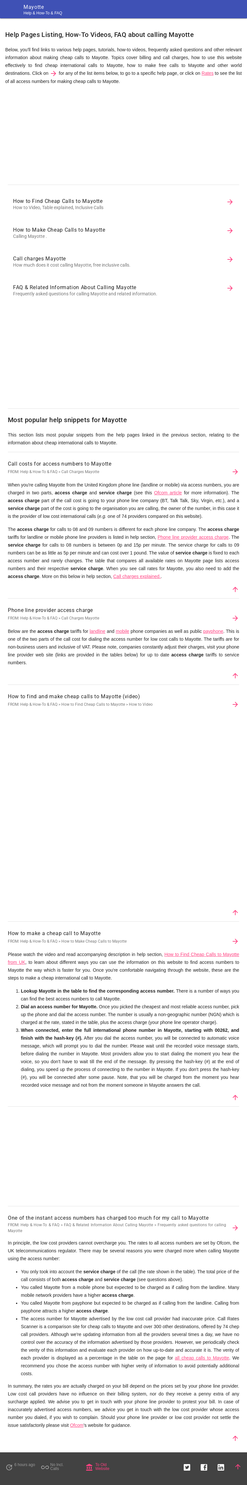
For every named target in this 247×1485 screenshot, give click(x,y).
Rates (208, 73)
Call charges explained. (137, 576)
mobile (122, 631)
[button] (187, 1467)
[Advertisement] (123, 136)
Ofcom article (168, 492)
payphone (213, 631)
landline (97, 631)
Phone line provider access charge (193, 537)
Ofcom (77, 1425)
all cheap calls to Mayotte (202, 1358)
